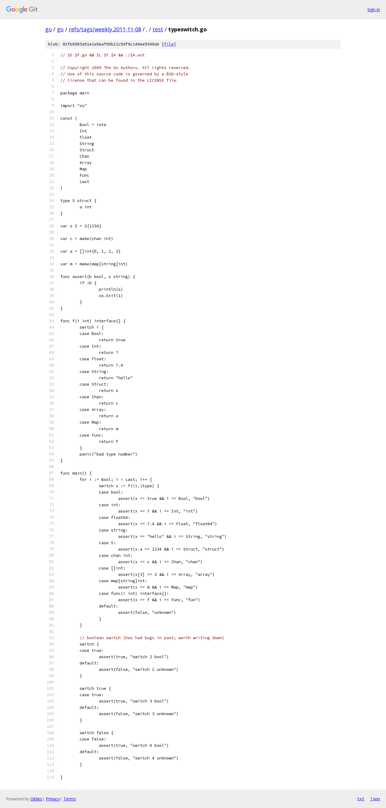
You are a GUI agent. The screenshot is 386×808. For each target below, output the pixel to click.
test (158, 29)
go (48, 29)
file (169, 44)
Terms (69, 799)
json (375, 798)
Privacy (53, 799)
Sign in (373, 9)
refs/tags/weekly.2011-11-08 (105, 29)
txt (360, 798)
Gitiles (36, 799)
